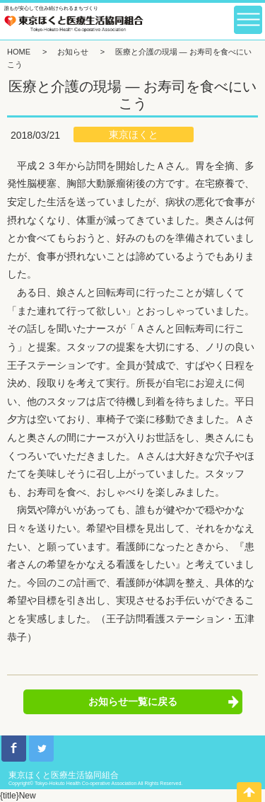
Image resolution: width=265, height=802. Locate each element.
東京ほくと (133, 134)
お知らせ (72, 51)
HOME (18, 51)
